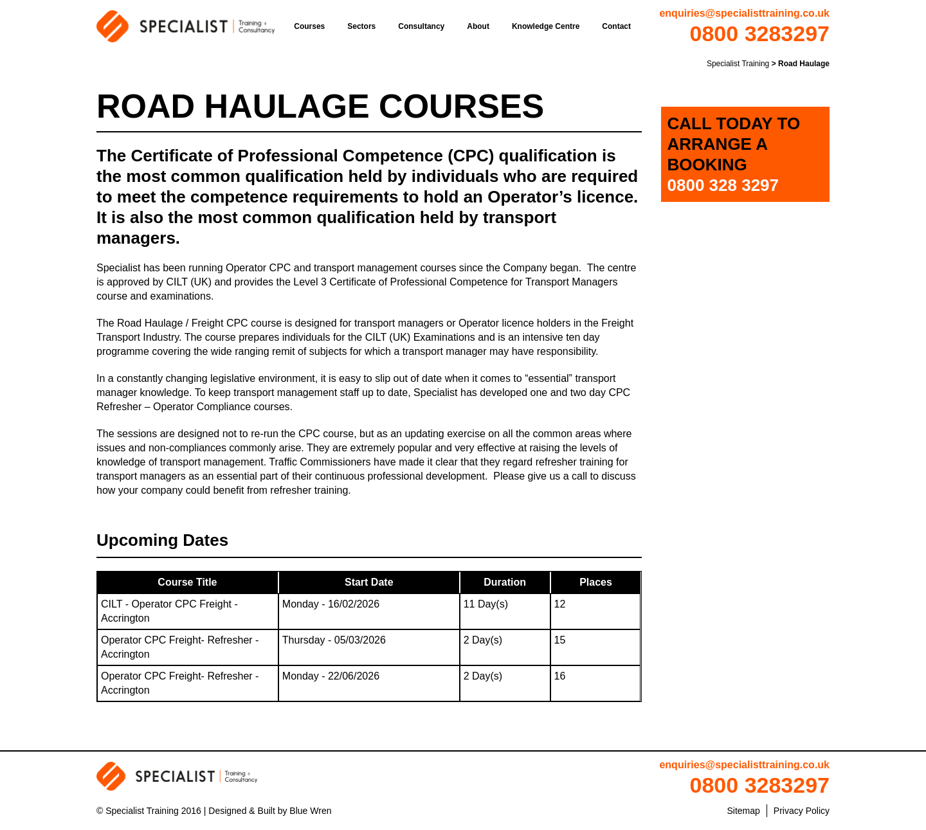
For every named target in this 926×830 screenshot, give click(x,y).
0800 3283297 (760, 33)
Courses (309, 26)
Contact (616, 26)
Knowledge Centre (545, 26)
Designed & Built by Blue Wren (269, 811)
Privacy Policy (802, 811)
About (478, 26)
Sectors (361, 26)
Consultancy (421, 26)
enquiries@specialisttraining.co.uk (744, 13)
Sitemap (743, 811)
